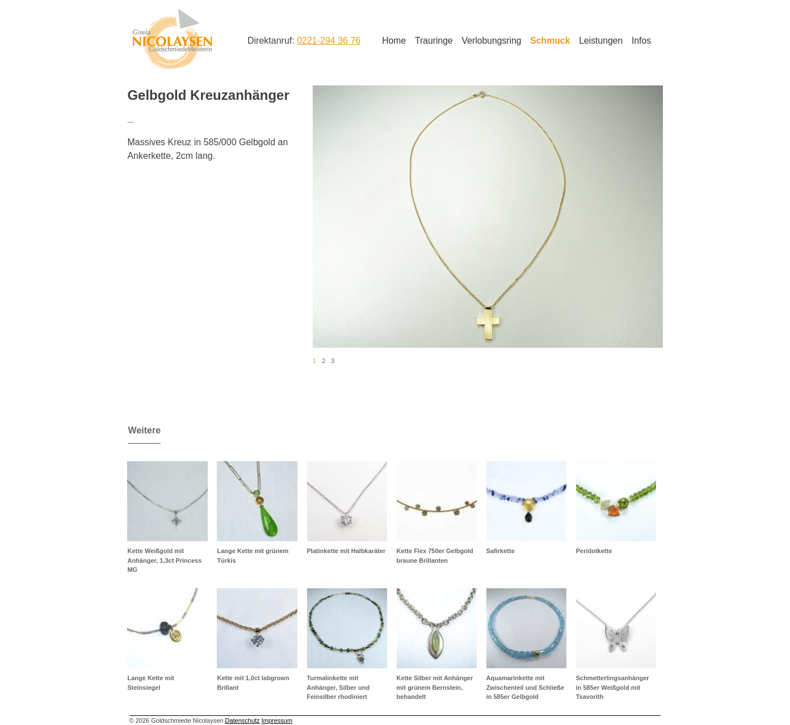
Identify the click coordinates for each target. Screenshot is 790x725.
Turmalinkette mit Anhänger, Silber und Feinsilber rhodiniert (338, 687)
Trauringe (434, 40)
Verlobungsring (492, 40)
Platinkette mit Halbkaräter (346, 550)
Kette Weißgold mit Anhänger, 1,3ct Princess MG (164, 560)
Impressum (277, 720)
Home (394, 40)
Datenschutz (242, 720)
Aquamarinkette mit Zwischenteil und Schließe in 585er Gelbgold (525, 687)
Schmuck (550, 40)
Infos (641, 40)
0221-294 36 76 (328, 40)
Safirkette (500, 550)
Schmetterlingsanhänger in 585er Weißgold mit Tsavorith (612, 687)
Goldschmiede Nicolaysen (172, 39)
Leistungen (601, 40)
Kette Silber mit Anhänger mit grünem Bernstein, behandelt (435, 687)
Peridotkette (594, 550)
